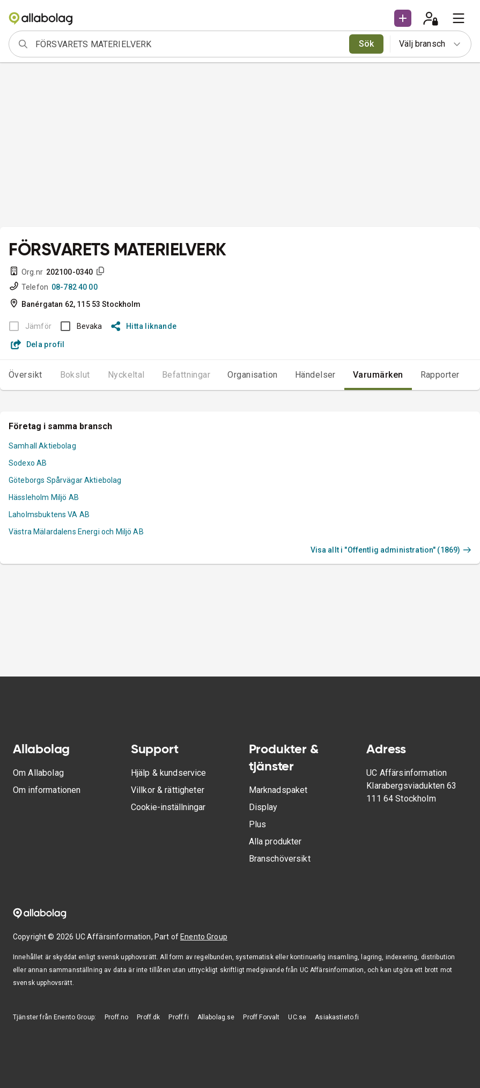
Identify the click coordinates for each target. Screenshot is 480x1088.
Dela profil (38, 344)
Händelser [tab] (315, 375)
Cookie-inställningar (168, 807)
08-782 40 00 (74, 287)
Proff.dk (148, 1017)
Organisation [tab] (252, 375)
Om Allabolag (38, 773)
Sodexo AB (28, 463)
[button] (402, 18)
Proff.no (116, 1017)
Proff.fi (178, 1017)
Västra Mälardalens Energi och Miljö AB (76, 531)
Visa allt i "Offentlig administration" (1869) (391, 550)
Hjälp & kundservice (168, 773)
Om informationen (46, 790)
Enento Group (203, 936)
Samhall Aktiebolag (42, 446)
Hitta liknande (144, 326)
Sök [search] (366, 44)
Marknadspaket (278, 790)
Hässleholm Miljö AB (44, 497)
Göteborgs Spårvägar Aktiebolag (65, 480)
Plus (258, 824)
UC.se (297, 1017)
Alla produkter (275, 841)
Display (263, 807)
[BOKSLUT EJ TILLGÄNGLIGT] (27, 326)
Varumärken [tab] (378, 375)
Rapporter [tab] (440, 375)
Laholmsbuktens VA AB (49, 514)
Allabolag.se (216, 1017)
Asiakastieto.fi (337, 1017)
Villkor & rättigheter (167, 790)
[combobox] (189, 44)
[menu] (458, 18)
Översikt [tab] (25, 375)
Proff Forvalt (261, 1017)
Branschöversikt (280, 859)
